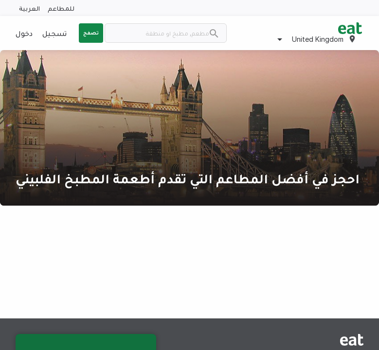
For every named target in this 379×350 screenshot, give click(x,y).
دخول (24, 33)
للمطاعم (61, 8)
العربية (29, 8)
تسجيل (54, 33)
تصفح (91, 32)
